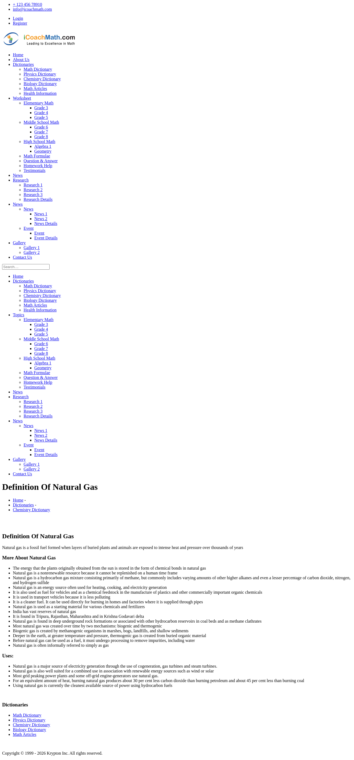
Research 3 (33, 194)
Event (28, 228)
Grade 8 (41, 136)
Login (18, 18)
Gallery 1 (32, 247)
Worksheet (22, 98)
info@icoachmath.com (32, 9)
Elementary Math (39, 103)
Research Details (38, 199)
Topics (18, 315)
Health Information (40, 93)
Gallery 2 (32, 252)
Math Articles (35, 88)
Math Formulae (37, 156)
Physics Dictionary (40, 74)
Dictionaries (23, 64)
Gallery (19, 242)
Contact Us (22, 257)
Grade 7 (41, 132)
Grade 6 (41, 127)
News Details (45, 223)
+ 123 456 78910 (27, 4)
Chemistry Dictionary (42, 79)
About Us (21, 59)
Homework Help (38, 165)
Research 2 (33, 189)
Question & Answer (41, 161)
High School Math (39, 141)
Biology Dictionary (40, 83)
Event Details (46, 238)
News (18, 175)
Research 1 (33, 185)
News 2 (40, 218)
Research (21, 180)
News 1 (40, 214)
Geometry (42, 151)
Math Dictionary (38, 69)
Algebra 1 (42, 146)
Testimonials (35, 170)
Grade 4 (41, 112)
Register (20, 23)
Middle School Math (41, 122)
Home (18, 54)
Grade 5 (41, 117)
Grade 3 (41, 108)
